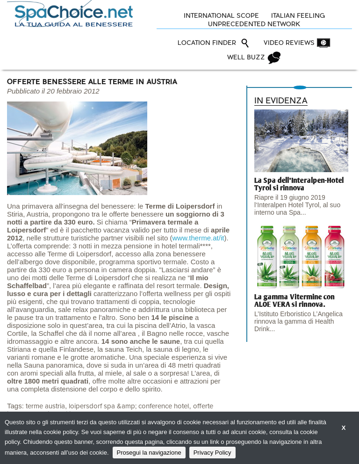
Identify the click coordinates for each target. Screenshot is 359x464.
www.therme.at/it (198, 238)
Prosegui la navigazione (149, 452)
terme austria (45, 406)
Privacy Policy (212, 452)
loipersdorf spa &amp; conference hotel (129, 406)
